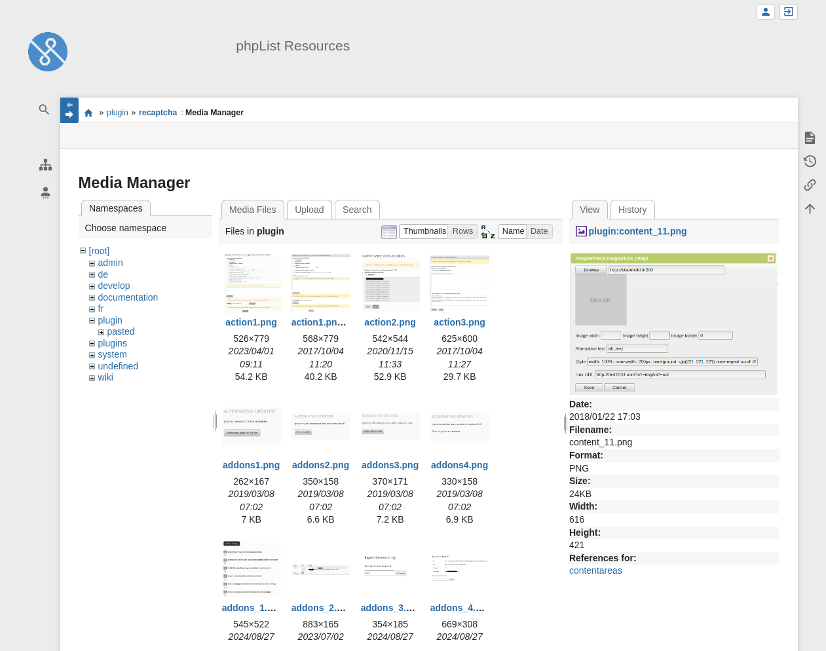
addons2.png (320, 465)
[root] (99, 251)
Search (357, 209)
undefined (118, 366)
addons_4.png (461, 608)
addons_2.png (322, 608)
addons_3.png (392, 608)
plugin (117, 112)
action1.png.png (326, 322)
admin (110, 262)
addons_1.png (253, 608)
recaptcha (158, 112)
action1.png (251, 322)
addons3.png (390, 465)
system (112, 354)
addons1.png (251, 465)
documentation (128, 297)
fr (101, 308)
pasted (121, 331)
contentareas (595, 570)
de (103, 274)
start (88, 112)
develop (114, 285)
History (632, 209)
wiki (105, 377)
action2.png (390, 322)
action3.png (459, 322)
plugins (112, 343)
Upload (309, 209)
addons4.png (459, 465)
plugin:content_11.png (637, 231)
